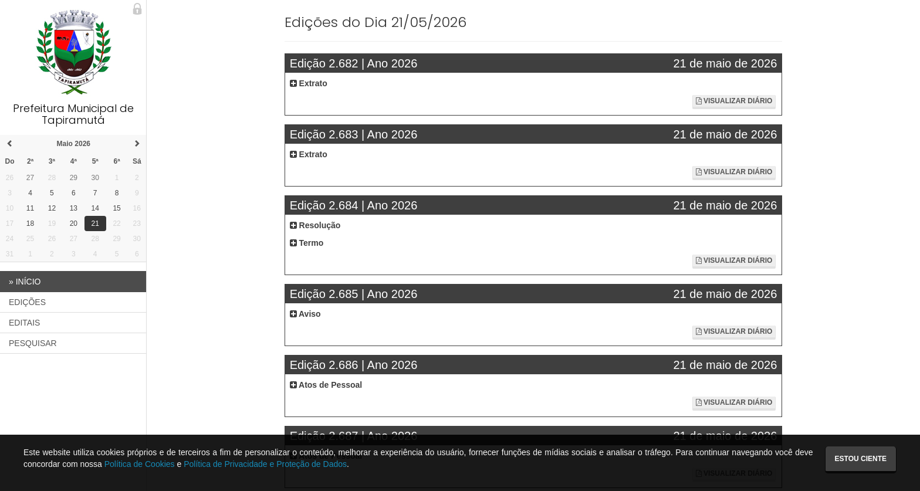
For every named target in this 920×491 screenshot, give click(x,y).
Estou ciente (861, 459)
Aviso (305, 314)
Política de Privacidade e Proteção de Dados (265, 464)
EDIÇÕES (27, 302)
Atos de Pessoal (326, 385)
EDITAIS (24, 322)
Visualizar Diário (734, 101)
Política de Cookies (139, 464)
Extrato (308, 83)
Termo (307, 243)
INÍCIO (24, 281)
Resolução (315, 225)
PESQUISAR (33, 343)
